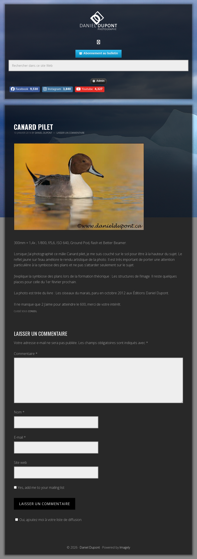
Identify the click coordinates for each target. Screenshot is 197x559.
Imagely (125, 547)
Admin (98, 81)
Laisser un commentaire (71, 132)
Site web (20, 462)
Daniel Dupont (98, 21)
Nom (19, 412)
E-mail (20, 437)
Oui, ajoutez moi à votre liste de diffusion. (48, 519)
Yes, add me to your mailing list (39, 487)
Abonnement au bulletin (98, 53)
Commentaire (25, 353)
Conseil (32, 311)
